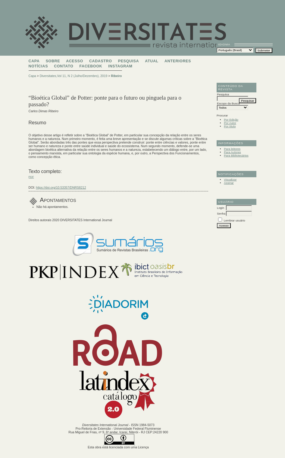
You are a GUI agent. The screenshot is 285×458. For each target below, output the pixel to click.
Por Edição (231, 119)
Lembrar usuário (234, 220)
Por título (230, 126)
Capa (34, 61)
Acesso (74, 61)
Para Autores (232, 152)
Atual (151, 61)
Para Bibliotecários (236, 155)
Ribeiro (116, 76)
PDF (31, 176)
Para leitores (232, 148)
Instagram (120, 66)
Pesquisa (128, 61)
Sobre (53, 61)
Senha (221, 213)
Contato (63, 66)
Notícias (38, 66)
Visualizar (230, 179)
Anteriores (177, 61)
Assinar (229, 182)
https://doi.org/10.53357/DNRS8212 (61, 187)
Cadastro (100, 61)
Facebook (90, 66)
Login (220, 207)
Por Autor (230, 123)
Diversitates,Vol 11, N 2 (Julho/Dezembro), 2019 (74, 76)
